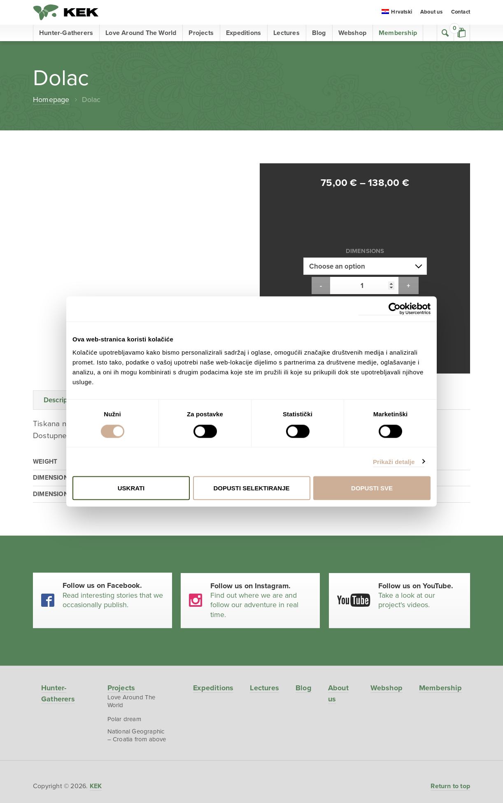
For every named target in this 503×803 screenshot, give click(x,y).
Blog (319, 33)
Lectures (286, 33)
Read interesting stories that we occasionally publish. (113, 525)
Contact (460, 12)
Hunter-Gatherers (66, 33)
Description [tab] (62, 329)
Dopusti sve (372, 488)
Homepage (51, 99)
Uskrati (131, 488)
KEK (66, 12)
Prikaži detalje (394, 461)
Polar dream (124, 649)
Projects (201, 33)
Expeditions (243, 33)
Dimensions (365, 215)
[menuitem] (397, 13)
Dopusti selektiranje (251, 488)
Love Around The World (140, 33)
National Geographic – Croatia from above (136, 665)
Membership (398, 33)
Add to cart (365, 269)
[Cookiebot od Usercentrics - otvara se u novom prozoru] (395, 309)
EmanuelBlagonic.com (251, 795)
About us (431, 12)
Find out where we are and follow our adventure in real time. (261, 530)
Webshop (352, 33)
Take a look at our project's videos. (420, 525)
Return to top (450, 716)
